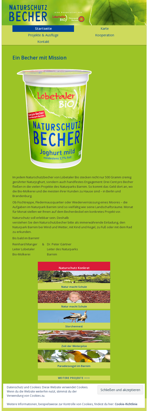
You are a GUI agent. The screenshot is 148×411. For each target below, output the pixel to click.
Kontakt (43, 41)
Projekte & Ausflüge (43, 35)
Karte (105, 28)
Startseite (43, 28)
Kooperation (104, 35)
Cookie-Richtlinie (126, 404)
